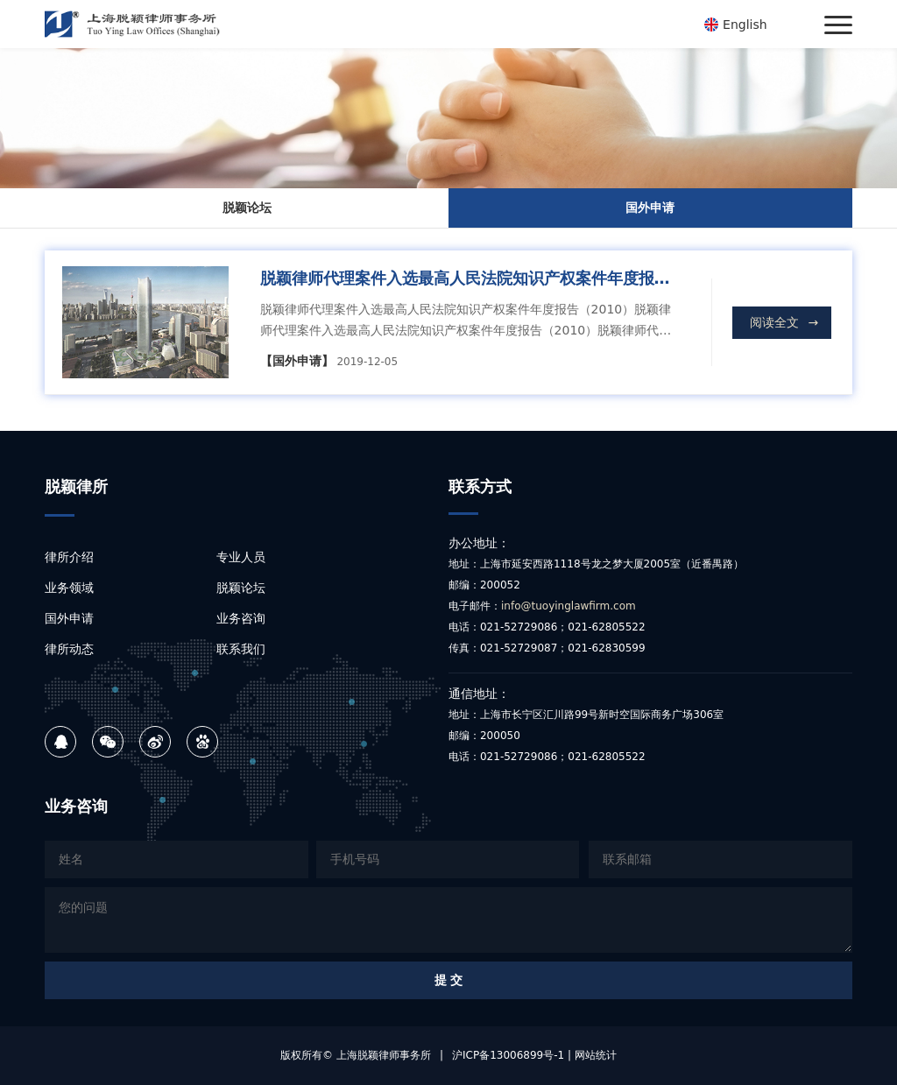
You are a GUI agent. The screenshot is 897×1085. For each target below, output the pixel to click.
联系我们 (240, 649)
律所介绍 (69, 557)
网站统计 (596, 1055)
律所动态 (69, 649)
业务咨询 (240, 618)
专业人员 (240, 557)
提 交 (448, 980)
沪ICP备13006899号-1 (508, 1055)
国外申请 (650, 208)
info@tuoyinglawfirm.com (568, 606)
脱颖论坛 (247, 208)
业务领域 (69, 588)
